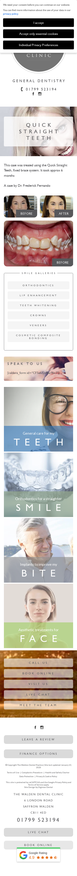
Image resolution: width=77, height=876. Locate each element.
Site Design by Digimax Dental (38, 787)
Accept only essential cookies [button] (38, 34)
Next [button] (67, 238)
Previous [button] (10, 238)
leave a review (38, 739)
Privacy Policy (61, 782)
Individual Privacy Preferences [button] (38, 45)
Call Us (38, 663)
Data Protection (26, 776)
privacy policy (10, 13)
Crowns (38, 315)
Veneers (38, 325)
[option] (38, 247)
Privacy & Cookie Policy (46, 776)
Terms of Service (35, 784)
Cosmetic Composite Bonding (38, 337)
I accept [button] (38, 23)
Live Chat (38, 694)
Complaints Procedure (32, 772)
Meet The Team (38, 705)
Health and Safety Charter (57, 772)
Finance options (38, 754)
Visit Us (38, 684)
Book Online (38, 673)
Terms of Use (13, 772)
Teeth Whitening (38, 305)
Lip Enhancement (38, 295)
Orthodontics (38, 285)
